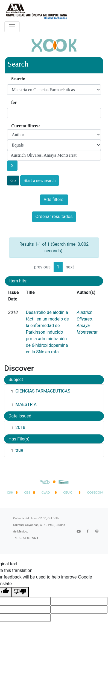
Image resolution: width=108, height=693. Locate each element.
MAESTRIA (25, 404)
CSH (10, 492)
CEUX (67, 492)
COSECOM (94, 492)
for (14, 102)
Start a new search (40, 180)
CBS (27, 492)
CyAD (46, 492)
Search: (18, 78)
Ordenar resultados (54, 216)
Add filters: (53, 199)
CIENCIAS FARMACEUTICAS (42, 391)
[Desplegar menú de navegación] (12, 26)
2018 (20, 427)
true (19, 450)
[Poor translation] (20, 592)
